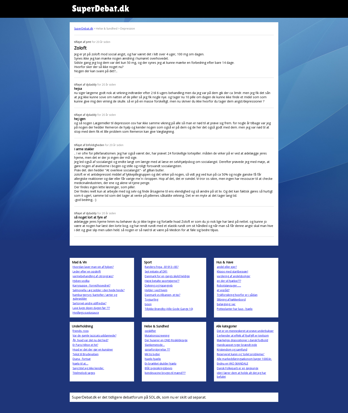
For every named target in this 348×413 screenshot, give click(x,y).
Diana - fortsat (82, 359)
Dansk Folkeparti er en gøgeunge (237, 368)
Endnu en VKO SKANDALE (232, 363)
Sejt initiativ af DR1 (156, 271)
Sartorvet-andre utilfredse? (89, 303)
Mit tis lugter (152, 354)
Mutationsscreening (157, 335)
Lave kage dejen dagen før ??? (91, 308)
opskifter (150, 331)
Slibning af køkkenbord (231, 299)
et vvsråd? (223, 290)
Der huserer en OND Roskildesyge (166, 340)
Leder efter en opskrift (87, 271)
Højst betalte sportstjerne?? (162, 281)
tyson (148, 304)
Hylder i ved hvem (156, 290)
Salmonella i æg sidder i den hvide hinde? (99, 290)
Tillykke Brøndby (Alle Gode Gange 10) (169, 309)
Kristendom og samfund (232, 349)
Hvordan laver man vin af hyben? (93, 267)
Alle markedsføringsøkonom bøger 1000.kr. (244, 359)
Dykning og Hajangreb (159, 285)
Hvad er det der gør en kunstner (93, 349)
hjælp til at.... (80, 363)
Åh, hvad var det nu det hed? (90, 340)
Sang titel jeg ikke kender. (88, 368)
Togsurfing (151, 299)
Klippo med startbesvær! (232, 271)
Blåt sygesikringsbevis (158, 368)
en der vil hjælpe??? (229, 281)
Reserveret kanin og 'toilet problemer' (241, 354)
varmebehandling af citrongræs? (93, 276)
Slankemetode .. (155, 345)
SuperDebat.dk (83, 28)
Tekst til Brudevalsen (86, 354)
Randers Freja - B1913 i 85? (161, 267)
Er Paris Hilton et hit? (85, 345)
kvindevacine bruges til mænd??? (165, 373)
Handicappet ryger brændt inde (237, 345)
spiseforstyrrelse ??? (157, 349)
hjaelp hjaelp (153, 359)
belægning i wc (226, 304)
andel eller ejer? (227, 267)
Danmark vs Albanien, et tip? (162, 295)
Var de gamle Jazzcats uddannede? (94, 335)
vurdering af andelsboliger (233, 276)
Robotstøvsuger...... (229, 285)
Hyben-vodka (81, 281)
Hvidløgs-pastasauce (86, 313)
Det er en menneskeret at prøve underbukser (245, 331)
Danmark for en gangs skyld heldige (167, 276)
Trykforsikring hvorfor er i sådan (237, 295)
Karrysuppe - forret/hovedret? (91, 285)
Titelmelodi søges (84, 373)
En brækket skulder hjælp (160, 363)
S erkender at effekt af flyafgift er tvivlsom (243, 335)
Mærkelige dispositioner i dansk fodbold (242, 340)
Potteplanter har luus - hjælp (235, 309)
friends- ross (81, 331)
